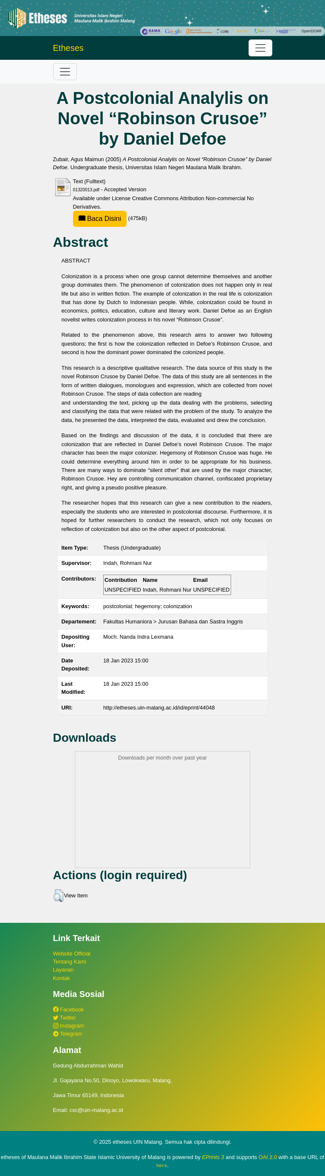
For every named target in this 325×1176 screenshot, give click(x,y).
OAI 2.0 (268, 1157)
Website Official (71, 953)
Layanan (63, 969)
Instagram (68, 1025)
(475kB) (110, 218)
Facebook (68, 1009)
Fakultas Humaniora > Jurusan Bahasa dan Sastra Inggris (173, 621)
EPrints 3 (213, 1157)
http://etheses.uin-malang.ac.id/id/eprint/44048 (159, 707)
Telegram (67, 1034)
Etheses (68, 48)
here (161, 1165)
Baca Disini (100, 218)
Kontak (61, 978)
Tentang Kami (69, 961)
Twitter (64, 1017)
